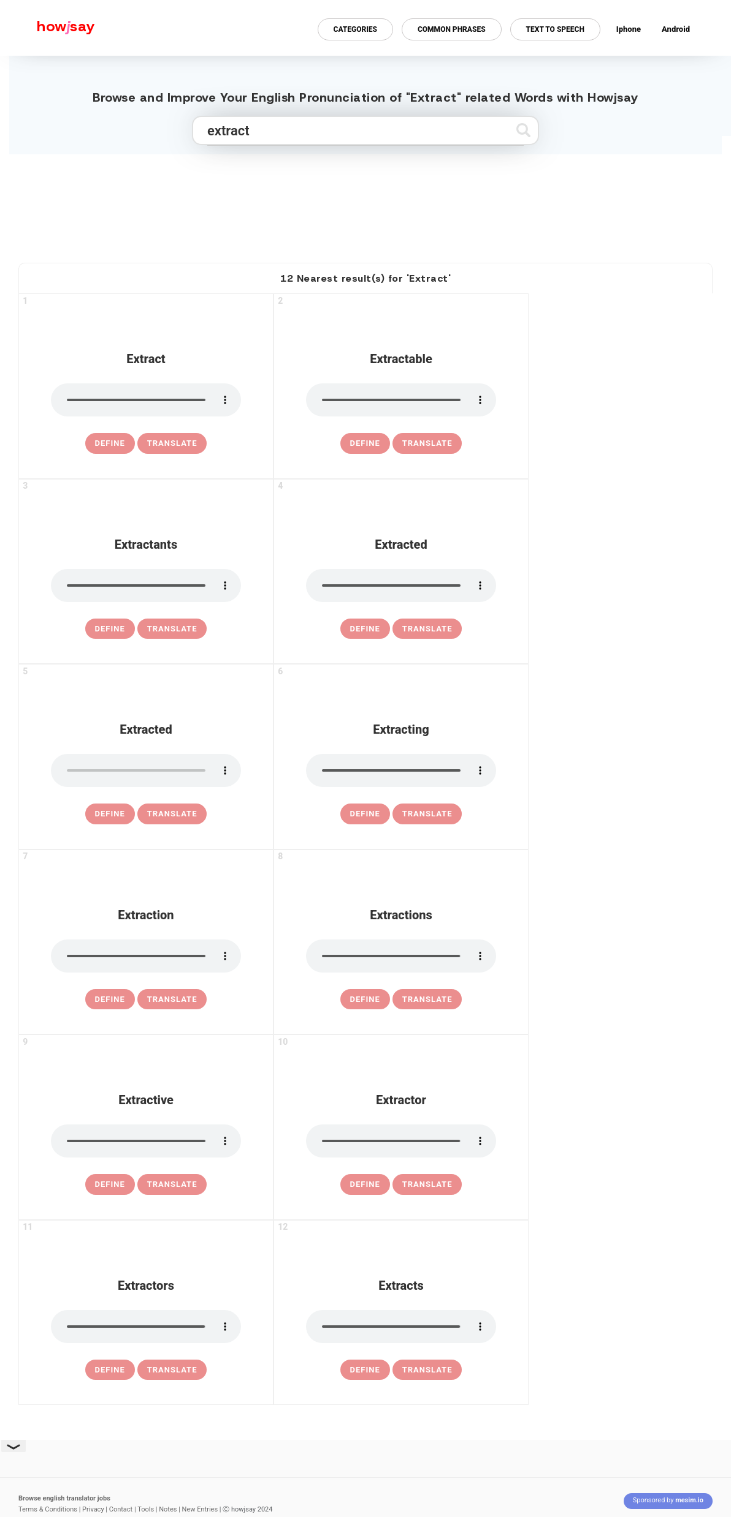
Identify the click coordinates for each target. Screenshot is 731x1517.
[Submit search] (523, 130)
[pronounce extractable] (401, 399)
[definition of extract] (110, 443)
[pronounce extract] (146, 399)
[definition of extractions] (365, 999)
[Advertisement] (365, 203)
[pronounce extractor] (401, 1141)
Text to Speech (555, 29)
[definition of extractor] (365, 1184)
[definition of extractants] (110, 629)
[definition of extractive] (110, 1184)
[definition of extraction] (110, 999)
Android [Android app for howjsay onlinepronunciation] (676, 29)
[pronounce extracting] (401, 770)
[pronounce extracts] (401, 1326)
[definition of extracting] (365, 814)
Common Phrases (452, 29)
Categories (355, 29)
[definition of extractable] (365, 443)
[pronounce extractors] (146, 1326)
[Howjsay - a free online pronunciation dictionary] (47, 27)
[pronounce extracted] (401, 585)
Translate (172, 443)
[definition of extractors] (110, 1370)
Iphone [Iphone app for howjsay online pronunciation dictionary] (628, 29)
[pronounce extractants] (146, 585)
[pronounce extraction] (146, 956)
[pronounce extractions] (401, 956)
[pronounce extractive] (146, 1141)
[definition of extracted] (365, 629)
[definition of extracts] (365, 1370)
